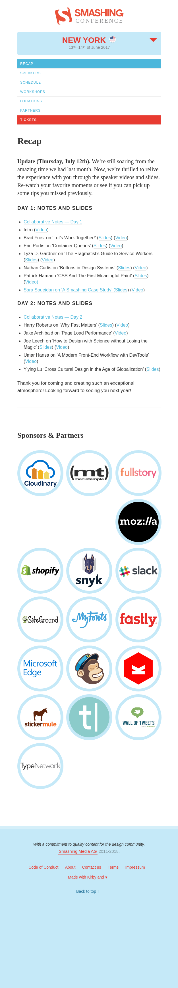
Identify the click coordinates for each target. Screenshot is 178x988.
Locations (31, 101)
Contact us (91, 867)
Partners (30, 111)
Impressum (135, 867)
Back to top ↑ (87, 891)
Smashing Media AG (78, 851)
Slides (105, 237)
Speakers (30, 73)
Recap (26, 64)
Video (41, 229)
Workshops (32, 92)
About (70, 867)
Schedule (30, 82)
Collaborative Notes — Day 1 (53, 221)
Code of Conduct (43, 867)
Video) (31, 282)
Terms (113, 867)
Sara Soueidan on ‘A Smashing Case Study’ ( (69, 289)
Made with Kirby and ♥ (87, 877)
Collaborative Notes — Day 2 (53, 317)
